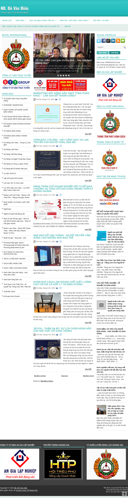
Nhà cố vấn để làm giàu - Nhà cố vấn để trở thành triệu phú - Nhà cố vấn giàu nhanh (17, 221)
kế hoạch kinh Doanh (12, 296)
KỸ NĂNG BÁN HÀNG (12, 131)
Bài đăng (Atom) (47, 381)
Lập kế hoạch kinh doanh (13, 178)
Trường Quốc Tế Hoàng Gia (26, 490)
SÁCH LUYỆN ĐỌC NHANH (14, 259)
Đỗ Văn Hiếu (124, 488)
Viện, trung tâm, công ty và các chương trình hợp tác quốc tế (32, 25)
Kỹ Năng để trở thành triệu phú (15, 169)
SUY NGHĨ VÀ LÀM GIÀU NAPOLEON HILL (13, 253)
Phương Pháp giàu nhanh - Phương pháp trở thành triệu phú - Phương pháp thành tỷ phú (17, 245)
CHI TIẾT (88, 134)
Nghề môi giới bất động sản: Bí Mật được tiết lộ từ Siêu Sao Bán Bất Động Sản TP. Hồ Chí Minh (116, 237)
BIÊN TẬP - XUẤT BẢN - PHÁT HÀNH (75, 19)
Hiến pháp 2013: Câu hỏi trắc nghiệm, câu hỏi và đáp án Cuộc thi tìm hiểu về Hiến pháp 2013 (116, 410)
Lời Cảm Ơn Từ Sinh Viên (13, 183)
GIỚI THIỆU (21, 19)
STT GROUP (123, 490)
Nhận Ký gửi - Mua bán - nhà (15, 238)
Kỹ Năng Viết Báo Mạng (13, 154)
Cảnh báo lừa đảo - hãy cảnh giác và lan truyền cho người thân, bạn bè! (61, 141)
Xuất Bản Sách (9, 291)
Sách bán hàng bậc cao (13, 279)
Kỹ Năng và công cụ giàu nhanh (16, 164)
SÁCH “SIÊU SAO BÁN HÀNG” (16, 268)
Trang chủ (64, 376)
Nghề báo (7, 209)
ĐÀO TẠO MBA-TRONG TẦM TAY (44, 19)
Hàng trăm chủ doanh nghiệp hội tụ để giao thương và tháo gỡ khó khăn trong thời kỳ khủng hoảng (63, 188)
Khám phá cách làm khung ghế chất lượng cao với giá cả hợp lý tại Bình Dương (62, 283)
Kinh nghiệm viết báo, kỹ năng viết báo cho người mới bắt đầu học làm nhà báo (111, 369)
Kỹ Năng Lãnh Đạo (11, 149)
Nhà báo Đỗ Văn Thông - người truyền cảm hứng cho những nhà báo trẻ (61, 236)
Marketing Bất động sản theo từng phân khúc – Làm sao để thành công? (61, 94)
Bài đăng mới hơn (40, 376)
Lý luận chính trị (10, 173)
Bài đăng (114, 53)
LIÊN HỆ (67, 26)
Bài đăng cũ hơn (88, 376)
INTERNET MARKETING (13, 105)
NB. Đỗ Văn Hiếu (14, 8)
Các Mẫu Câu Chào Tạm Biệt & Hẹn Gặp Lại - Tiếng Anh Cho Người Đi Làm (111, 262)
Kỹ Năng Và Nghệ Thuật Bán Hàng (17, 159)
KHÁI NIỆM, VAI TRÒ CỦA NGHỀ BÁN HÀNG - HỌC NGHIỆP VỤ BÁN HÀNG (111, 331)
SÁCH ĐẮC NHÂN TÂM (13, 263)
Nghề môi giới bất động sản (14, 214)
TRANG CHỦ (7, 20)
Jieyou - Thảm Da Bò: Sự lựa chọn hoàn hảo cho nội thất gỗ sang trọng (62, 329)
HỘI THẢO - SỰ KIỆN (101, 20)
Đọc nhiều (103, 53)
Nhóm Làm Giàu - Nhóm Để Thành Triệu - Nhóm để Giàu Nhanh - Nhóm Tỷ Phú (17, 230)
